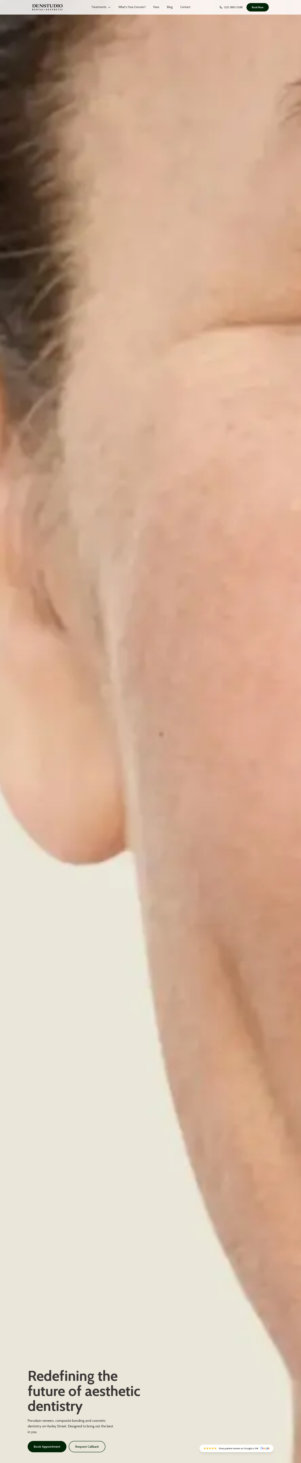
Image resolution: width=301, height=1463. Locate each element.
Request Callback (87, 1446)
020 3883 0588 (231, 7)
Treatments (101, 7)
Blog (170, 7)
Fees (156, 7)
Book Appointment (47, 1446)
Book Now (257, 7)
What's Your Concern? (132, 7)
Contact (185, 7)
